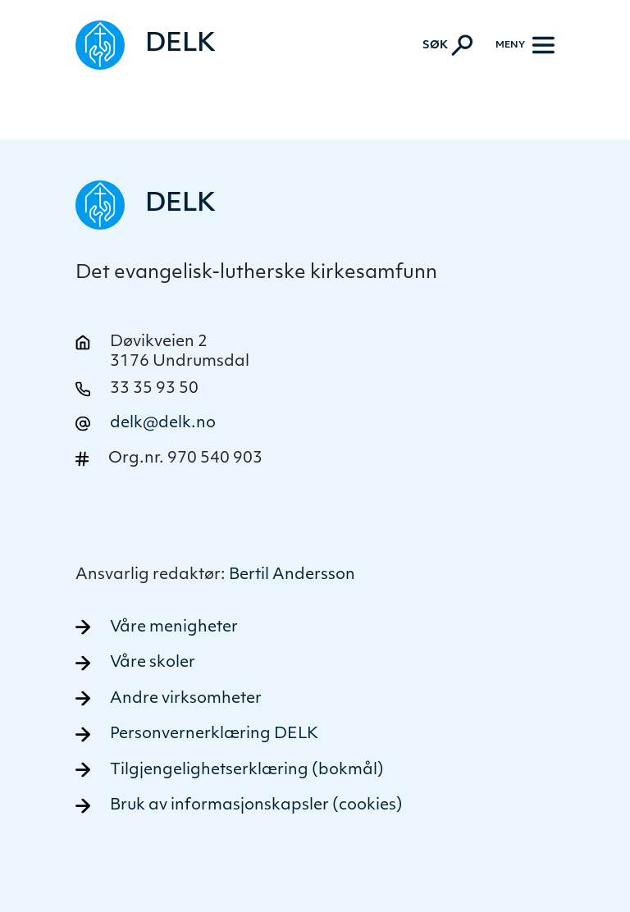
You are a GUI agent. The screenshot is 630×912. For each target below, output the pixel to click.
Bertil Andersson (292, 575)
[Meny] (525, 45)
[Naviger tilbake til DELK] (145, 45)
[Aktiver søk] (447, 45)
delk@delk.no (163, 423)
